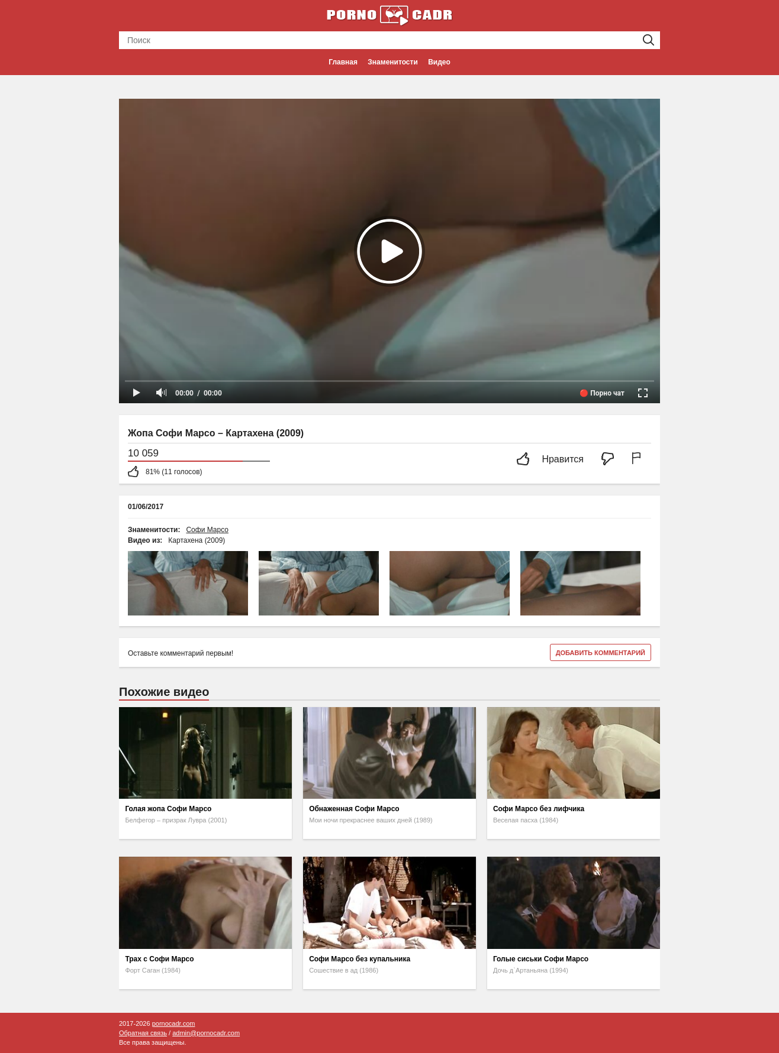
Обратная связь (143, 1032)
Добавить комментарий (600, 652)
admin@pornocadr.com (206, 1032)
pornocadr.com (173, 1023)
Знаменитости (392, 62)
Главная (343, 62)
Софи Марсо (207, 530)
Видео (439, 62)
